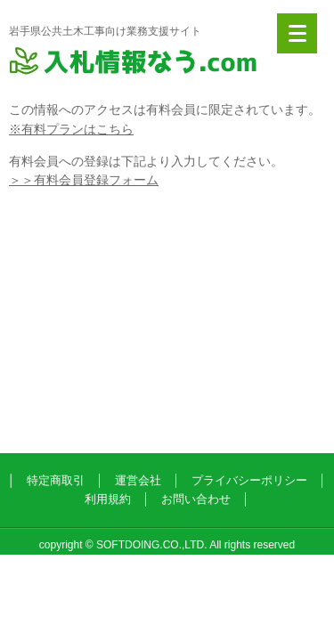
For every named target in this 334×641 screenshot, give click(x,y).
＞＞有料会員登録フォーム (84, 180)
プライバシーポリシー (249, 480)
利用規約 (108, 499)
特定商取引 (56, 480)
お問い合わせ (196, 499)
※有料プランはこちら (71, 129)
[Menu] (297, 33)
